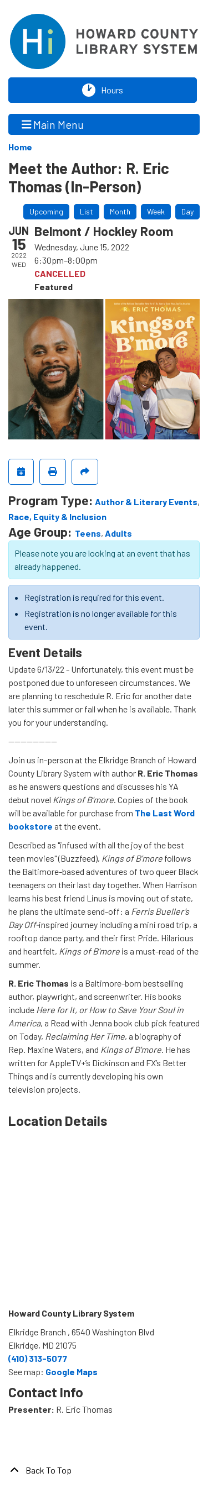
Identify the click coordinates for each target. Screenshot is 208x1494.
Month (120, 211)
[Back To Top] (104, 1470)
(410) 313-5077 (37, 1358)
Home (20, 146)
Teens (88, 533)
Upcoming (46, 211)
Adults (118, 533)
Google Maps (71, 1371)
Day (187, 211)
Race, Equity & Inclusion (57, 516)
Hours (114, 90)
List (86, 211)
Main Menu (53, 124)
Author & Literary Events (146, 501)
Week (156, 211)
